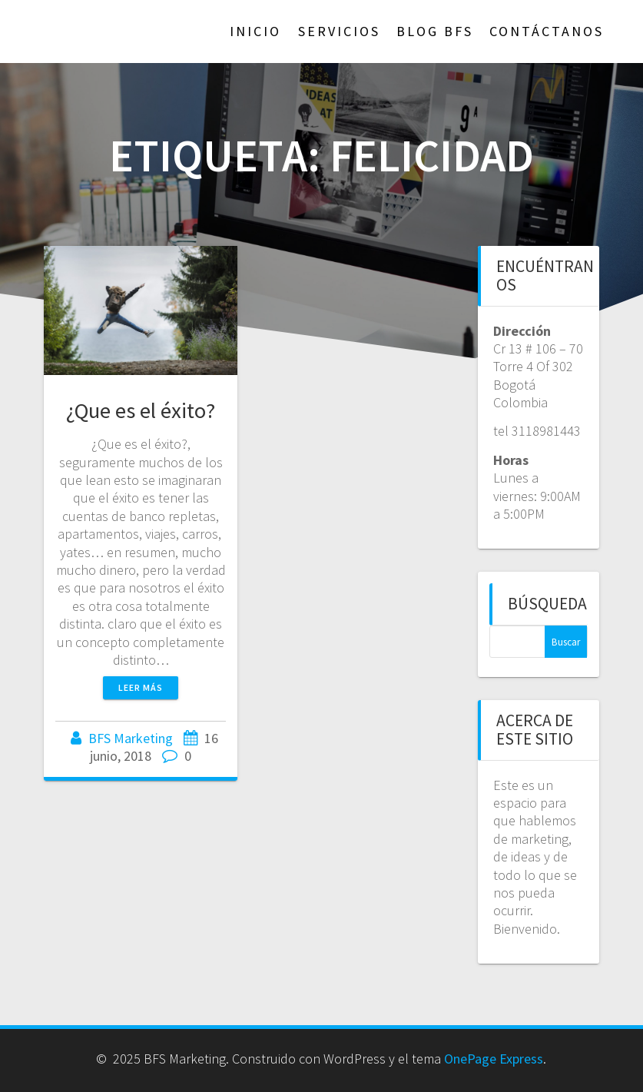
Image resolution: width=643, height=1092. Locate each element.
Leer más (140, 687)
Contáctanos (546, 31)
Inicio (255, 31)
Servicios (339, 31)
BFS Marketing (130, 738)
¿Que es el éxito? (140, 410)
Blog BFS (434, 31)
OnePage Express (493, 1058)
